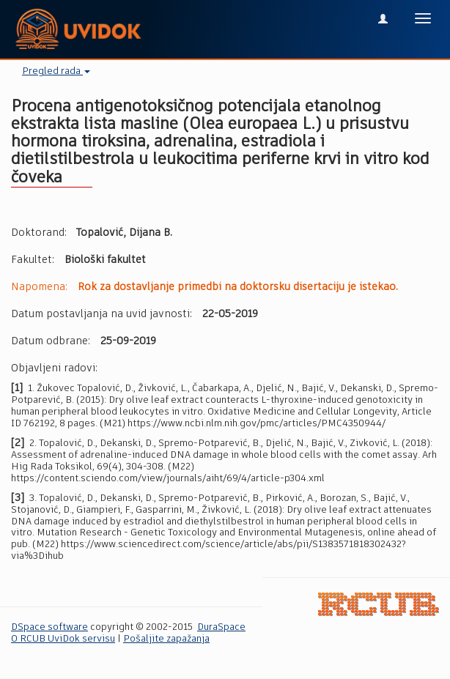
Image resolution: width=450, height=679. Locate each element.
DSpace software (49, 627)
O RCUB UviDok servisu (63, 639)
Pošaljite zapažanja (166, 639)
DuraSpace (221, 627)
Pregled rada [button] (56, 71)
